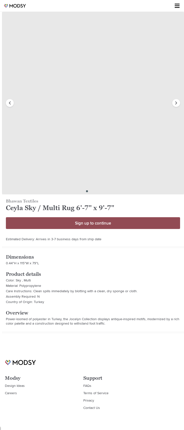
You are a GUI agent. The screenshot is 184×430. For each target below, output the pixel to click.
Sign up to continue (93, 223)
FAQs (87, 385)
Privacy (88, 400)
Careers (11, 393)
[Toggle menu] (177, 6)
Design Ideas (15, 385)
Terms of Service (96, 393)
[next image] (176, 103)
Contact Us (91, 407)
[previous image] (10, 103)
